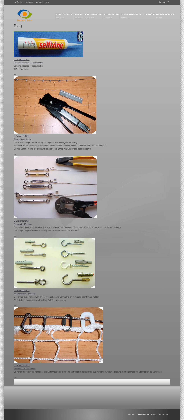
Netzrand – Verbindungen (24, 369)
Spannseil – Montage (23, 224)
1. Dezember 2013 (22, 59)
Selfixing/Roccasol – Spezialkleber (28, 63)
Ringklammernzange (22, 139)
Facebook (167, 2)
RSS (159, 2)
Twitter (163, 2)
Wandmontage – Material (24, 294)
